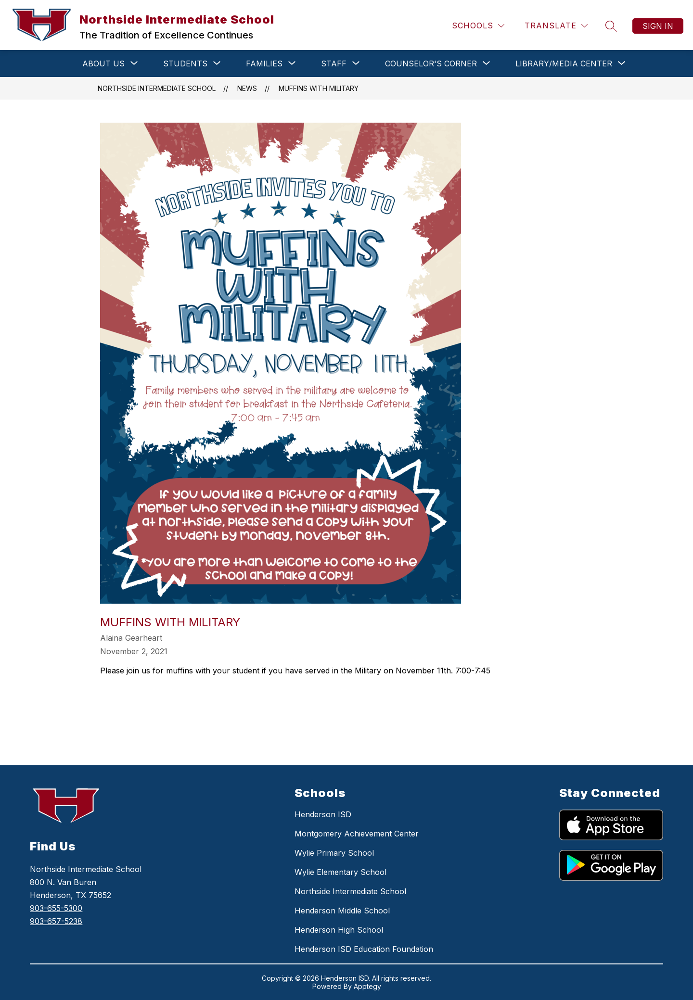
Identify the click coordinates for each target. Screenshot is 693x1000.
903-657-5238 (56, 921)
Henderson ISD (323, 814)
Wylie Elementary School (340, 872)
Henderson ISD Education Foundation (364, 949)
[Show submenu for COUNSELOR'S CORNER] (431, 63)
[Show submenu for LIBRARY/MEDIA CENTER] (563, 63)
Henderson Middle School (342, 910)
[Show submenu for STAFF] (333, 63)
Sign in (657, 26)
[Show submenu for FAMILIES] (264, 63)
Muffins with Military (319, 88)
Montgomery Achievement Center (357, 833)
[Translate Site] (556, 26)
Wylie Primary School (334, 853)
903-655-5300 (56, 908)
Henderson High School (339, 930)
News (247, 88)
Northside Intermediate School (157, 88)
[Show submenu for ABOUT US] (103, 63)
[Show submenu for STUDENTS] (185, 63)
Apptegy (367, 986)
